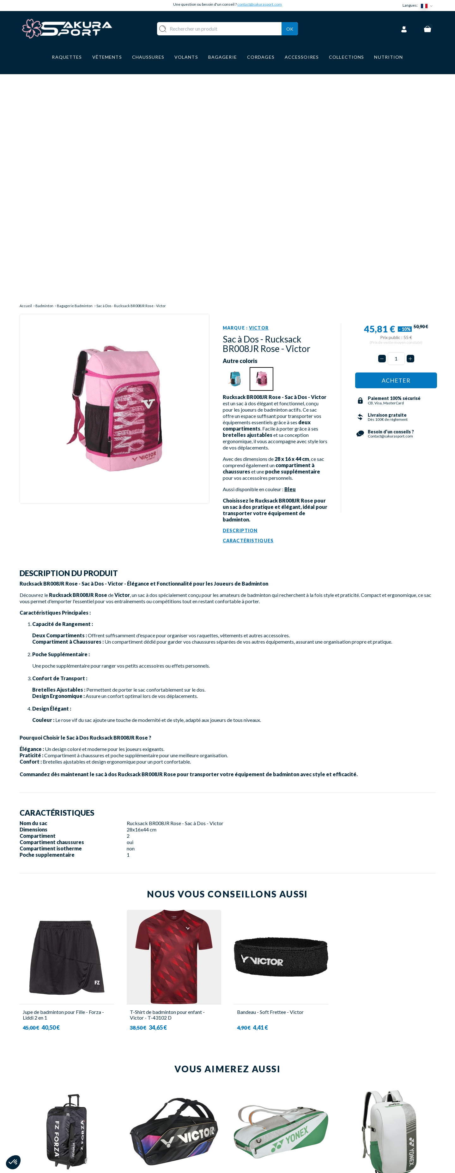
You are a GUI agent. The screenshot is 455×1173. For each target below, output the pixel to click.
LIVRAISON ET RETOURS (263, 1098)
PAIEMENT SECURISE (259, 1107)
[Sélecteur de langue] (428, 5)
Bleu (290, 259)
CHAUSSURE (166, 1117)
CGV (239, 1117)
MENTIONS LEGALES (258, 1126)
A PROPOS (246, 1089)
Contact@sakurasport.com (49, 1131)
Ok (289, 28)
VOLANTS (164, 1098)
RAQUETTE (165, 1089)
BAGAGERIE (166, 1126)
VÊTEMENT (165, 1107)
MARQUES (164, 1145)
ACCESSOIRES (169, 1135)
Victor (259, 97)
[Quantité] (396, 128)
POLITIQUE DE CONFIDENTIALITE (275, 1135)
